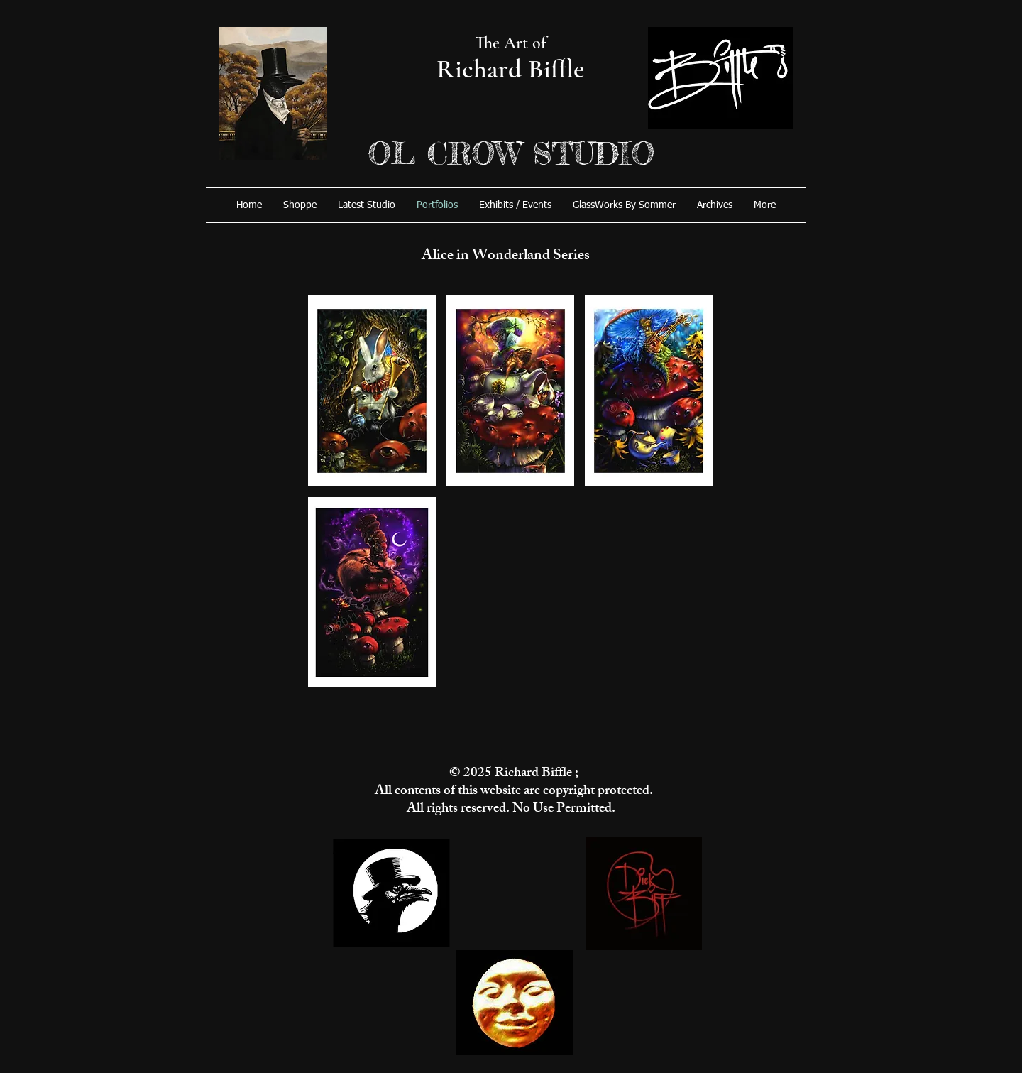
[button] (372, 390)
